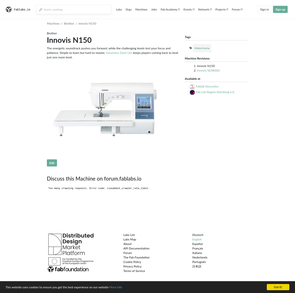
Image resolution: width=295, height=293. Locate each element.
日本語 (196, 266)
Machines (141, 9)
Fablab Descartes (207, 86)
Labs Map (129, 239)
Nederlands (199, 257)
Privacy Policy (132, 266)
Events (188, 9)
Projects (221, 9)
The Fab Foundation (136, 257)
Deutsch (197, 235)
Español (197, 244)
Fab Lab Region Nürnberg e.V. (215, 92)
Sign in (264, 9)
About (127, 244)
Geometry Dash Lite (119, 52)
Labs (119, 9)
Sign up (280, 9)
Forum (237, 9)
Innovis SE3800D (208, 70)
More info (115, 287)
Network (205, 9)
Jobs (154, 9)
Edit (52, 163)
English (197, 239)
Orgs (129, 9)
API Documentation (136, 248)
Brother (69, 23)
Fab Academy (170, 9)
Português (199, 262)
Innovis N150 (87, 23)
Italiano (197, 253)
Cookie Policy (132, 262)
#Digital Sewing (202, 48)
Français (197, 248)
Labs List (129, 235)
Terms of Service (134, 271)
